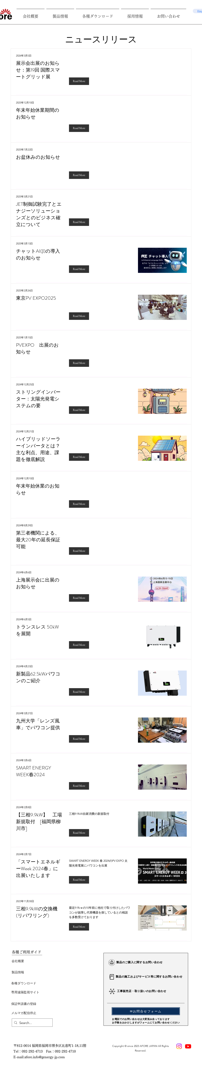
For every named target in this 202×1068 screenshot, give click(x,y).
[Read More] (79, 81)
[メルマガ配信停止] (23, 1013)
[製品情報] (18, 972)
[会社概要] (18, 961)
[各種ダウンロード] (23, 983)
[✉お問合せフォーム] (145, 1011)
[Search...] (32, 1023)
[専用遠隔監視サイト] (25, 992)
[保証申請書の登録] (23, 1004)
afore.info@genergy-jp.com (44, 1057)
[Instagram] (179, 1046)
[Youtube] (188, 1046)
